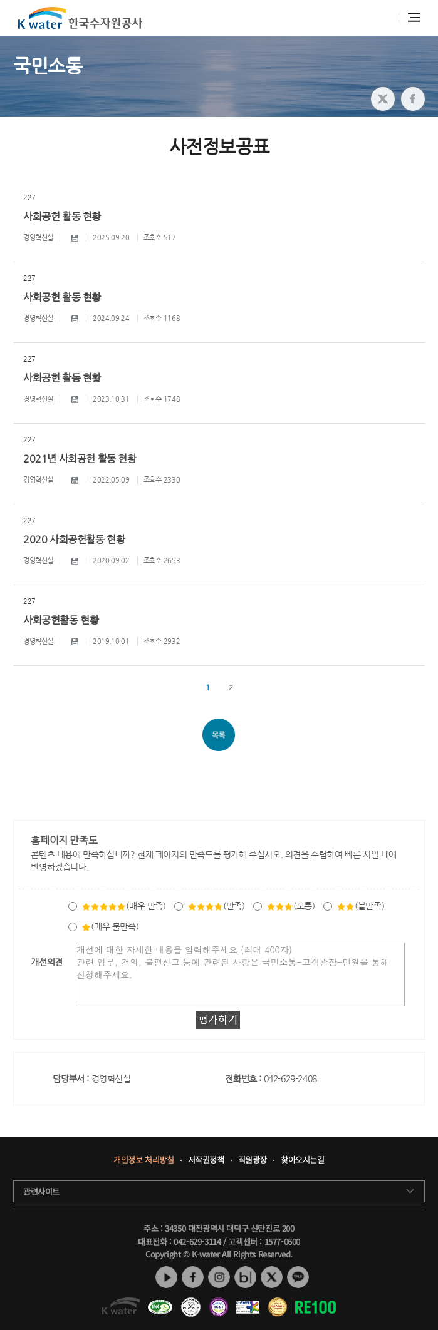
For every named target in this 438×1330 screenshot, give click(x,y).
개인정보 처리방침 (143, 1160)
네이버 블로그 (245, 1277)
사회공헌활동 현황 (60, 620)
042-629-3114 (197, 1241)
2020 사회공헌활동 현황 (74, 539)
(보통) (290, 906)
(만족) (215, 906)
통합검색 (382, 18)
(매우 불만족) (109, 926)
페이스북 (193, 1277)
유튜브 (166, 1277)
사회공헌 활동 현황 (62, 216)
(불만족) (360, 906)
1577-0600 (282, 1241)
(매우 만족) (123, 906)
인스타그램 (219, 1277)
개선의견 (46, 962)
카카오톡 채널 (298, 1277)
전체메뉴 (413, 17)
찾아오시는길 (303, 1160)
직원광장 (252, 1160)
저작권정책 (206, 1160)
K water (80, 18)
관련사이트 (41, 1191)
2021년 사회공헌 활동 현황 (80, 458)
